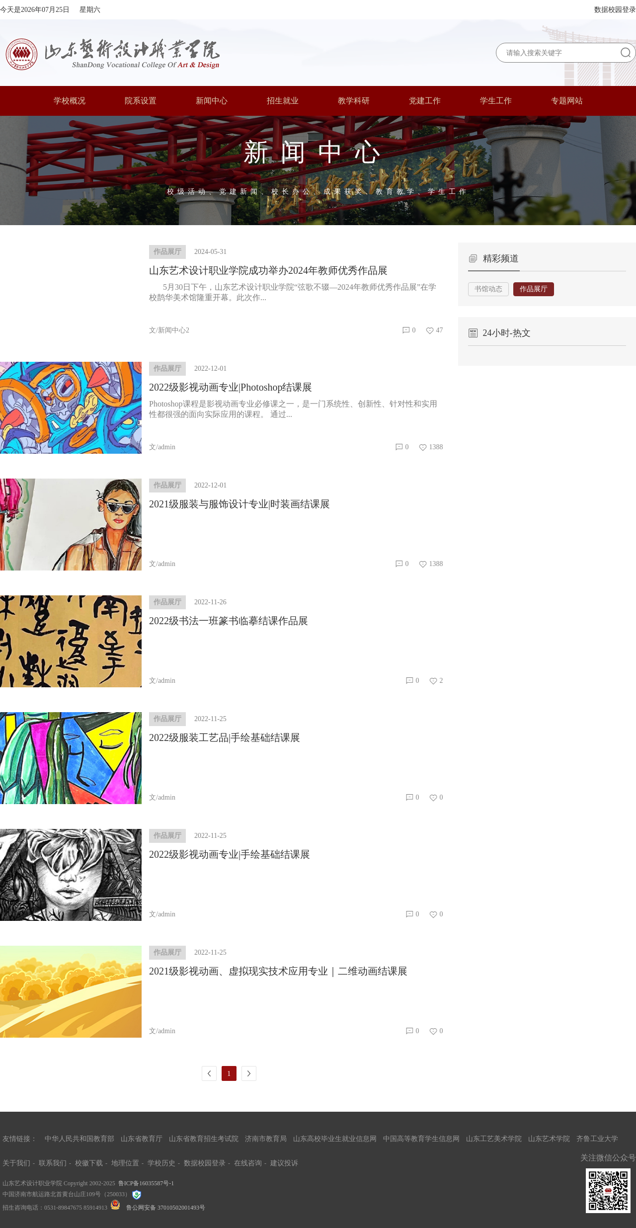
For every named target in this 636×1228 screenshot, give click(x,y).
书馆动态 (488, 289)
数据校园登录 (615, 9)
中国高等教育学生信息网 (421, 1139)
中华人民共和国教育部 (79, 1139)
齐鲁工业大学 (597, 1139)
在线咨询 (248, 1163)
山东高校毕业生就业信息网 (335, 1139)
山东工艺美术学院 (494, 1139)
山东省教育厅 (141, 1139)
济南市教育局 (266, 1139)
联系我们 (53, 1163)
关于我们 (16, 1163)
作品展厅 (534, 289)
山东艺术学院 (549, 1139)
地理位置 (125, 1163)
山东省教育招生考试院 (203, 1139)
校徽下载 (89, 1163)
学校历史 (161, 1163)
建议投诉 (284, 1163)
